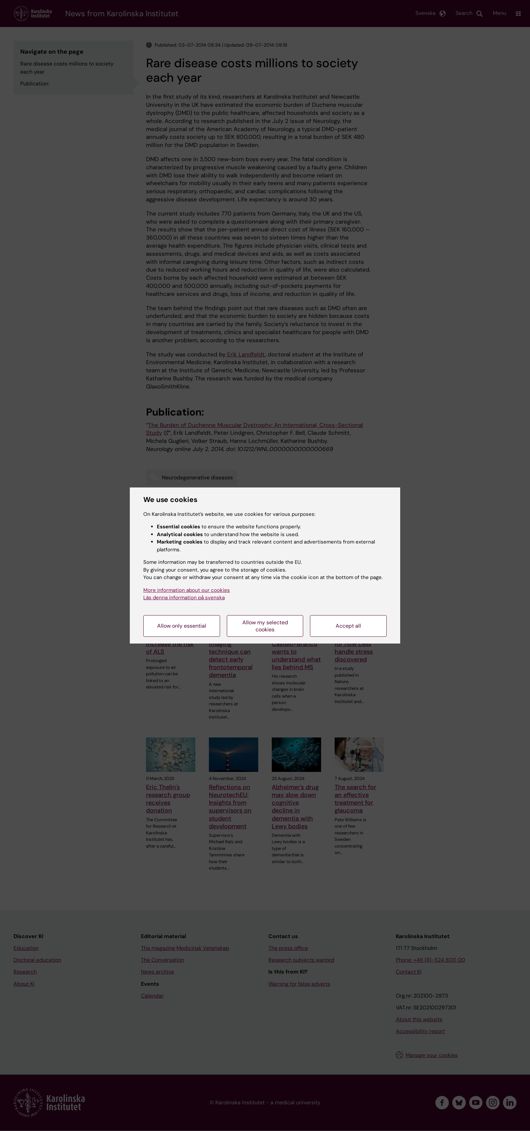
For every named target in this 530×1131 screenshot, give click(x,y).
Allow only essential (181, 625)
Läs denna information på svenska (184, 597)
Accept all (348, 625)
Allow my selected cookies (265, 626)
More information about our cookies (186, 590)
